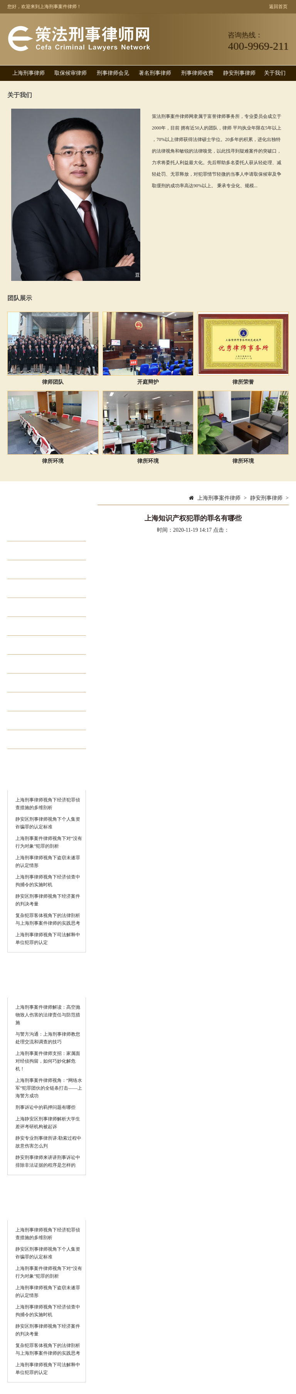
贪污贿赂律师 (43, 626)
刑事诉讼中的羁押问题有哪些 (45, 1107)
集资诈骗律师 (43, 645)
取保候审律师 (70, 73)
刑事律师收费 (197, 73)
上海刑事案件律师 (218, 498)
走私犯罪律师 (43, 607)
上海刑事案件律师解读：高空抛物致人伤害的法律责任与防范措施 (47, 1014)
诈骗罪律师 (40, 720)
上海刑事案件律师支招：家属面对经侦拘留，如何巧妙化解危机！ (47, 1061)
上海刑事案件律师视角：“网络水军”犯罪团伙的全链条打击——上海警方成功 (48, 1088)
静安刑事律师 (239, 73)
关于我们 (275, 73)
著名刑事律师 (155, 73)
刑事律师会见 (113, 73)
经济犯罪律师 (43, 569)
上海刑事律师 (28, 73)
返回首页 (278, 6)
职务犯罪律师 (43, 588)
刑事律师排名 (43, 701)
